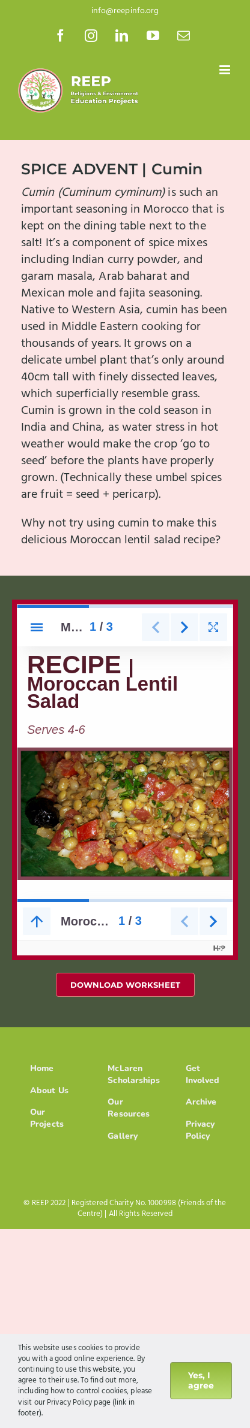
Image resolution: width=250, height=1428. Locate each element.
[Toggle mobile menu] (225, 69)
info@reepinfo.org (125, 11)
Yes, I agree (201, 1380)
